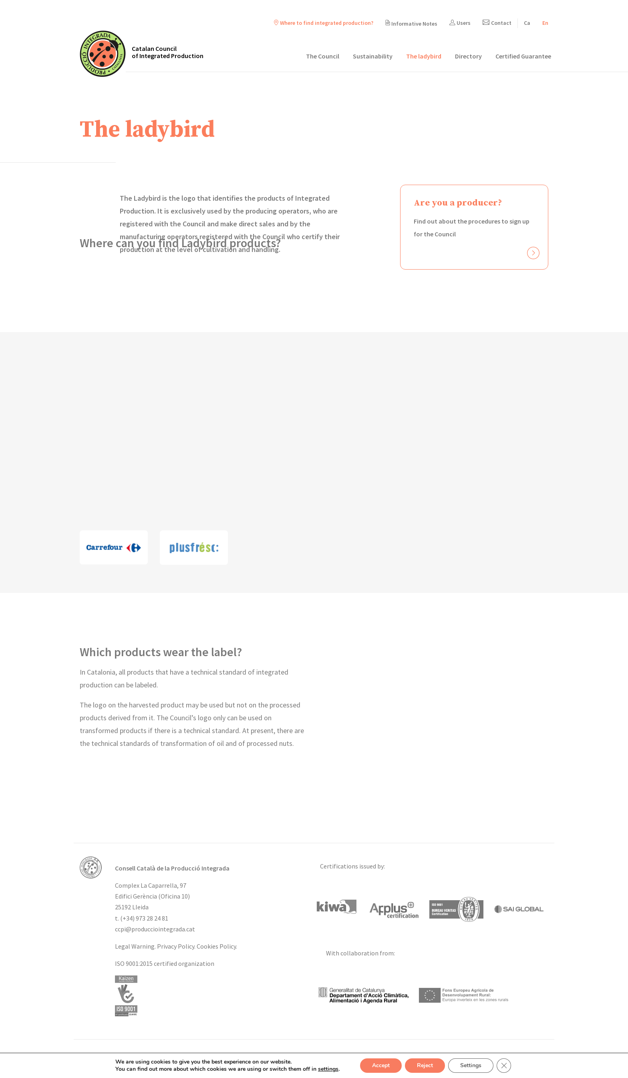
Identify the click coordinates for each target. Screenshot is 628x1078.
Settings (470, 1065)
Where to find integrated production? (323, 22)
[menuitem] (527, 23)
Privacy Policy (175, 946)
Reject (425, 1065)
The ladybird (423, 56)
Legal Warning (135, 946)
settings (328, 1069)
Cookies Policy (216, 946)
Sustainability (372, 56)
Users (460, 22)
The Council (322, 56)
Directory (468, 56)
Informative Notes (411, 23)
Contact (497, 22)
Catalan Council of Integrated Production (167, 52)
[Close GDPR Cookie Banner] (504, 1065)
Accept (381, 1065)
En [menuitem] (545, 22)
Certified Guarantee (523, 56)
